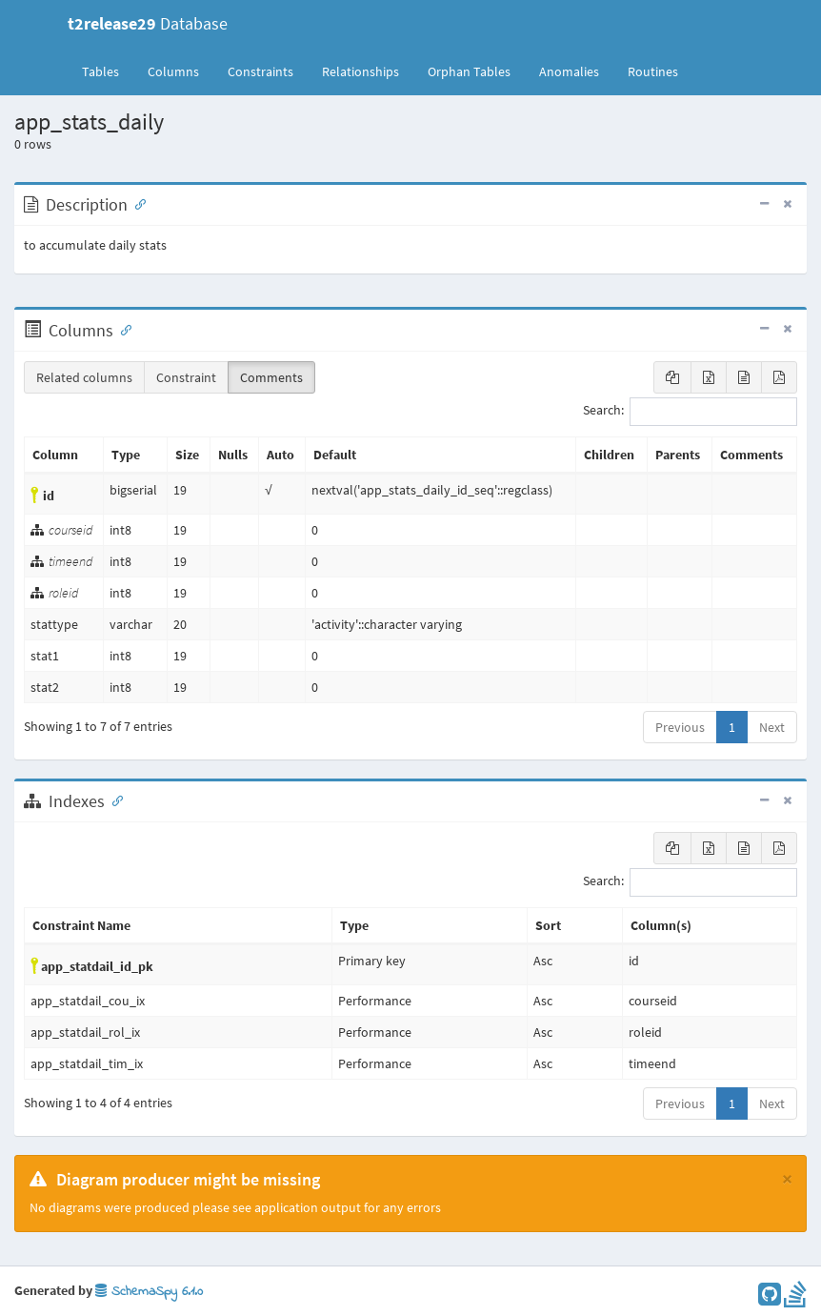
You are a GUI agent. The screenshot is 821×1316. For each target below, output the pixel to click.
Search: (690, 411)
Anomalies (569, 71)
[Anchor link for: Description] (136, 203)
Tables (107, 70)
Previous (680, 727)
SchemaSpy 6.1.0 (149, 1292)
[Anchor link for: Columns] (121, 328)
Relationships (360, 71)
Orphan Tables (469, 71)
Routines (653, 71)
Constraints (260, 71)
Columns (173, 71)
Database (148, 23)
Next (772, 727)
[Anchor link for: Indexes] (113, 799)
